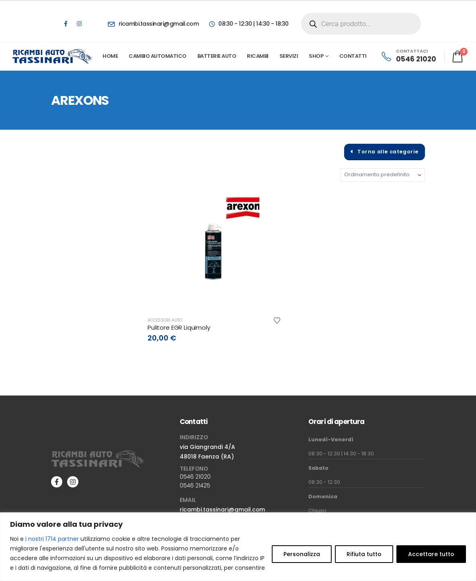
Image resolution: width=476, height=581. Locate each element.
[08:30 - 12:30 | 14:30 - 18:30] (248, 24)
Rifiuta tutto (364, 554)
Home (110, 56)
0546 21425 (195, 485)
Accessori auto (165, 320)
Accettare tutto (431, 554)
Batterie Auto (216, 56)
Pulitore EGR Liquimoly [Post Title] (179, 327)
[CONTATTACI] (408, 56)
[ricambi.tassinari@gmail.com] (153, 24)
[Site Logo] (52, 56)
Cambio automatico (158, 56)
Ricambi (258, 56)
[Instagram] (79, 24)
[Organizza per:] (383, 175)
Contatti (353, 56)
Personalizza (301, 554)
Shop (316, 56)
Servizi (288, 56)
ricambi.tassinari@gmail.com (222, 510)
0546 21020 (195, 477)
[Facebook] (66, 24)
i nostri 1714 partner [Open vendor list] (52, 539)
